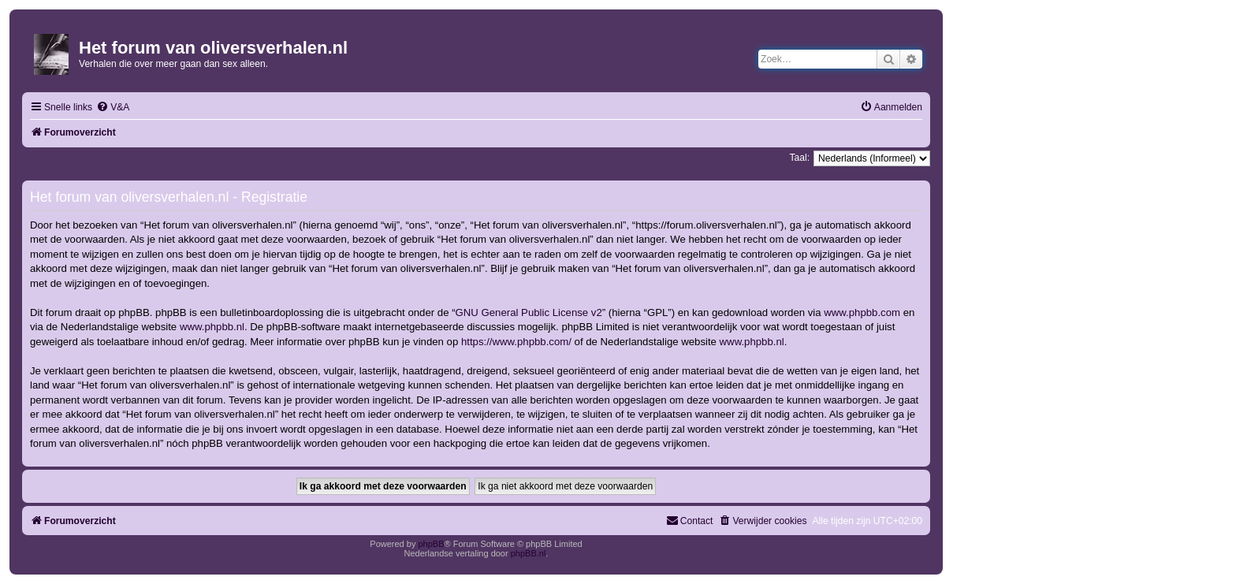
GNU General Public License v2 (529, 312)
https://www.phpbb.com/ (516, 342)
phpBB (431, 544)
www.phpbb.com (862, 312)
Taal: (799, 157)
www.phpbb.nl (212, 327)
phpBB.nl (528, 553)
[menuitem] (112, 107)
